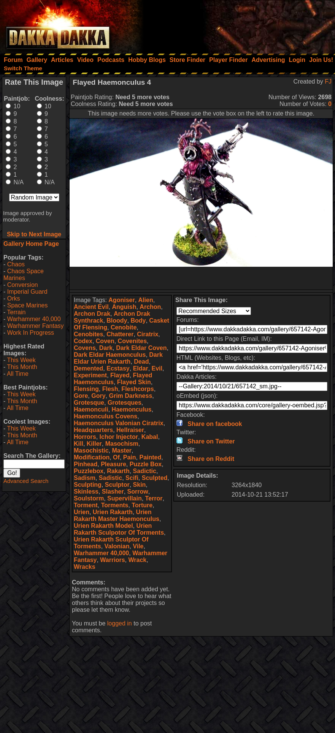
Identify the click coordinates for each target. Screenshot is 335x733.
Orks (13, 298)
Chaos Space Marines (23, 274)
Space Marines (27, 305)
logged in (119, 623)
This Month (22, 367)
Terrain (16, 312)
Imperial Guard (27, 291)
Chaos (16, 264)
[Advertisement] (233, 24)
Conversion (22, 285)
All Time (18, 373)
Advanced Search (25, 481)
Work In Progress (30, 332)
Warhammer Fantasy (35, 326)
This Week (21, 360)
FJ (328, 81)
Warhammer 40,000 (34, 319)
